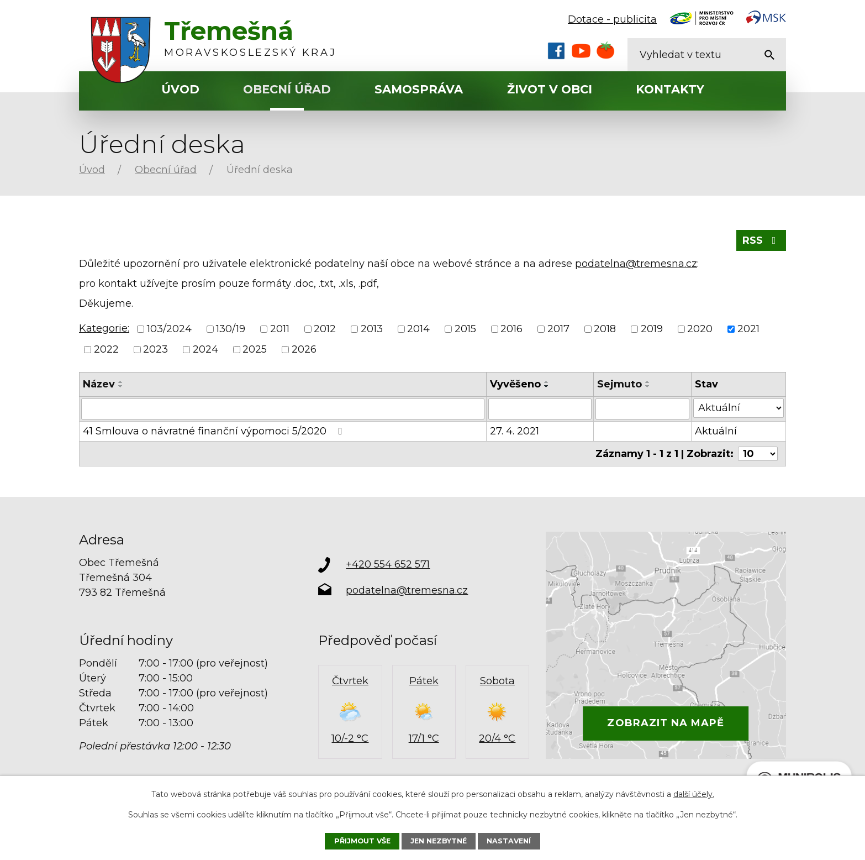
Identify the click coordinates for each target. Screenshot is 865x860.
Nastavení (509, 841)
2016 (511, 329)
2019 (652, 329)
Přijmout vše (362, 841)
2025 (254, 349)
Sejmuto (619, 384)
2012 (325, 329)
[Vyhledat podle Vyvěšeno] (540, 408)
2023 (155, 349)
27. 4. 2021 (514, 431)
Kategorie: (104, 328)
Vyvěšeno (515, 384)
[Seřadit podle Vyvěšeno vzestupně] (547, 382)
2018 (605, 329)
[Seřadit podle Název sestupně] (121, 386)
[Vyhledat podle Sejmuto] (642, 408)
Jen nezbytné (438, 841)
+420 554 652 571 (388, 564)
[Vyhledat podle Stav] (738, 408)
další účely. (693, 794)
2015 (465, 329)
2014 (418, 329)
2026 (304, 349)
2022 (106, 349)
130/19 (230, 329)
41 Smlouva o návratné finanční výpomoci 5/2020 (215, 431)
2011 (279, 329)
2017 (558, 329)
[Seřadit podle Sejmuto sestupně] (648, 386)
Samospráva (419, 89)
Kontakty (670, 89)
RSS (761, 240)
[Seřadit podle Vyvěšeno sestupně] (547, 386)
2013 (372, 329)
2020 (700, 329)
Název (99, 384)
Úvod (180, 89)
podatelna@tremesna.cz (636, 264)
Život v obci (549, 89)
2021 (748, 329)
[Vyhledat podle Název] (282, 408)
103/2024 (169, 329)
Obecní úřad (287, 89)
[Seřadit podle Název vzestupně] (121, 382)
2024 (205, 349)
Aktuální (716, 431)
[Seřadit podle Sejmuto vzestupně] (648, 382)
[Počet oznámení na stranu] (758, 454)
